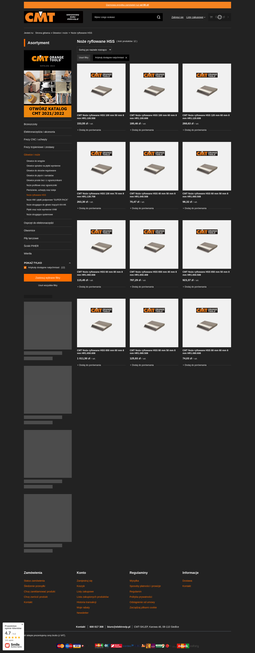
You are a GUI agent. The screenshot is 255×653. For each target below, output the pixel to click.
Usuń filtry (83, 57)
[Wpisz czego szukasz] (127, 17)
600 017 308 (96, 626)
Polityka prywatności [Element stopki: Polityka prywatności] (141, 596)
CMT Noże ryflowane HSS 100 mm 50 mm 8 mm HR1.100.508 (100, 117)
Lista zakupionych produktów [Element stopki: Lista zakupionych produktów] (93, 596)
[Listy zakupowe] (195, 17)
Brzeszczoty (30, 124)
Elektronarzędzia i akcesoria (39, 131)
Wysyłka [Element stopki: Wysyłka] (134, 580)
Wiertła (28, 253)
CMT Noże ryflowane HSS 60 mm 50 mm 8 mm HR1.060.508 (205, 195)
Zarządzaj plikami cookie (143, 607)
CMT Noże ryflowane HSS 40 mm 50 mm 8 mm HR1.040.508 (152, 195)
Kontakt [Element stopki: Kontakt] (28, 602)
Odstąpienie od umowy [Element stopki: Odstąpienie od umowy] (142, 602)
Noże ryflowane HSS (36, 195)
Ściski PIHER (31, 245)
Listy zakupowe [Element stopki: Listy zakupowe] (85, 591)
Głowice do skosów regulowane (41, 170)
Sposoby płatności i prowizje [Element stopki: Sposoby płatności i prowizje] (145, 586)
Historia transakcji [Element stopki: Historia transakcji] (86, 602)
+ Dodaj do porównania (89, 130)
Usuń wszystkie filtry (47, 285)
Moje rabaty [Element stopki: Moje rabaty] (83, 607)
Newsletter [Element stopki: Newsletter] (83, 612)
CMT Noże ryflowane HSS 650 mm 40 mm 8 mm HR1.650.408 (153, 273)
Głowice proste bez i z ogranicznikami (44, 180)
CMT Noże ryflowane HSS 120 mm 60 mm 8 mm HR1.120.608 (206, 117)
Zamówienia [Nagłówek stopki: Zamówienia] (33, 573)
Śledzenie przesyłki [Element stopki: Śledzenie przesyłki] (34, 586)
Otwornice (29, 230)
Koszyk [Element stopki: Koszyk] (81, 586)
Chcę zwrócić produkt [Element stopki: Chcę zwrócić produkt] (36, 596)
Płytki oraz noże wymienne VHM (42, 209)
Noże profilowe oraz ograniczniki (42, 185)
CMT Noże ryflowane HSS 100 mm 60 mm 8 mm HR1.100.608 (153, 117)
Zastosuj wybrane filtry (47, 277)
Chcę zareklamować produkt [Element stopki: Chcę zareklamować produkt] (39, 591)
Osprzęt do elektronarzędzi (38, 222)
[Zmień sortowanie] (94, 50)
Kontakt (81, 626)
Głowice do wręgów (36, 161)
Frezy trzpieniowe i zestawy (39, 147)
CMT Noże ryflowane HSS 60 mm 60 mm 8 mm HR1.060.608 (100, 273)
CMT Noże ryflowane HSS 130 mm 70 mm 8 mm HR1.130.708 (100, 195)
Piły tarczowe (31, 238)
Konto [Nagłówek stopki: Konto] (81, 573)
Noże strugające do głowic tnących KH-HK (46, 205)
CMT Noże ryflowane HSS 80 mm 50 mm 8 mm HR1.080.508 (152, 352)
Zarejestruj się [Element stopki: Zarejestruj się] (84, 580)
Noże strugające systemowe (40, 214)
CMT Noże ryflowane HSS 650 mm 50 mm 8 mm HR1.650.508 (206, 273)
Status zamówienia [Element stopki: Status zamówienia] (34, 580)
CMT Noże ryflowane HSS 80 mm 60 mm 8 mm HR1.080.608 (205, 352)
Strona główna (42, 33)
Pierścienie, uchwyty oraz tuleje (41, 190)
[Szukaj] (159, 17)
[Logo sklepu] (53, 17)
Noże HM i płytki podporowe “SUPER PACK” (47, 200)
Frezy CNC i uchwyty (35, 139)
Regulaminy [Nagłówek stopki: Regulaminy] (139, 573)
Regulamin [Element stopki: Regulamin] (135, 591)
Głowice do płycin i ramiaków (40, 175)
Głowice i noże (60, 33)
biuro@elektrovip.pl (118, 626)
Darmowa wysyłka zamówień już (127, 5)
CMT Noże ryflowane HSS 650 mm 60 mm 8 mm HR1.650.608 (100, 352)
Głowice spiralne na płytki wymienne (43, 166)
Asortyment (38, 43)
